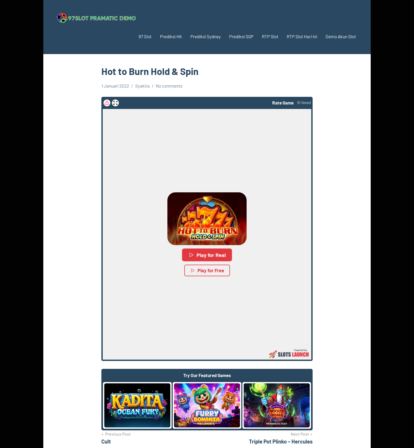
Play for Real (207, 255)
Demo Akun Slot (341, 36)
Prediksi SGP (241, 36)
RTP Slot (270, 36)
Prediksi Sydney (205, 36)
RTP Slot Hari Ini (302, 36)
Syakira (142, 85)
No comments (169, 85)
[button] (207, 218)
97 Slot (145, 36)
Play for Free (207, 270)
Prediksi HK (171, 36)
